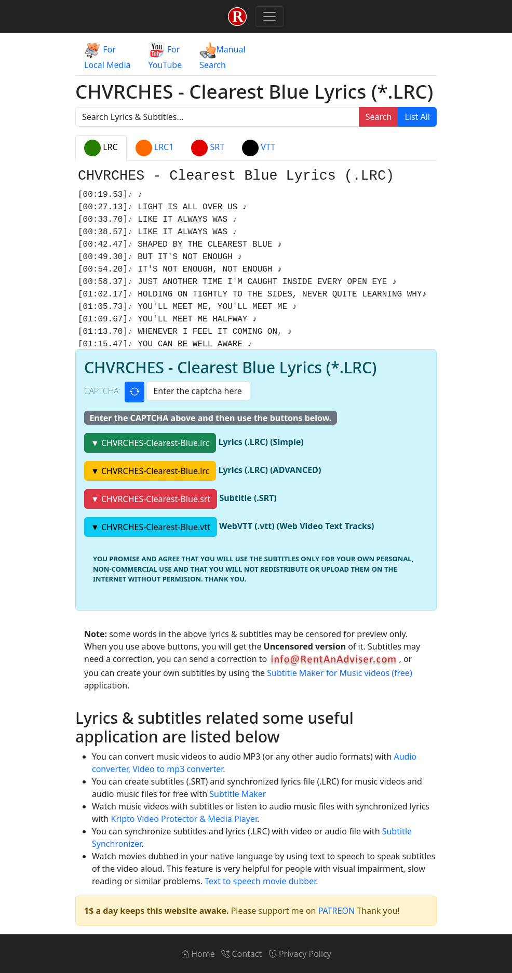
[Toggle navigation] (269, 16)
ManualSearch (222, 56)
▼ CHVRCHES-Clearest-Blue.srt (150, 499)
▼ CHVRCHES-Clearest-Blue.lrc (150, 443)
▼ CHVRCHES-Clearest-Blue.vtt (150, 527)
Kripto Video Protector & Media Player (184, 819)
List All (417, 117)
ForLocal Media (107, 56)
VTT (258, 148)
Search (379, 117)
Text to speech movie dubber (260, 881)
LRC (101, 148)
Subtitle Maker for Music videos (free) (339, 673)
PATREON (336, 910)
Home (198, 954)
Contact (241, 954)
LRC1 (155, 148)
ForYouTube (165, 56)
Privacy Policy (299, 954)
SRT (207, 148)
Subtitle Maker (237, 794)
